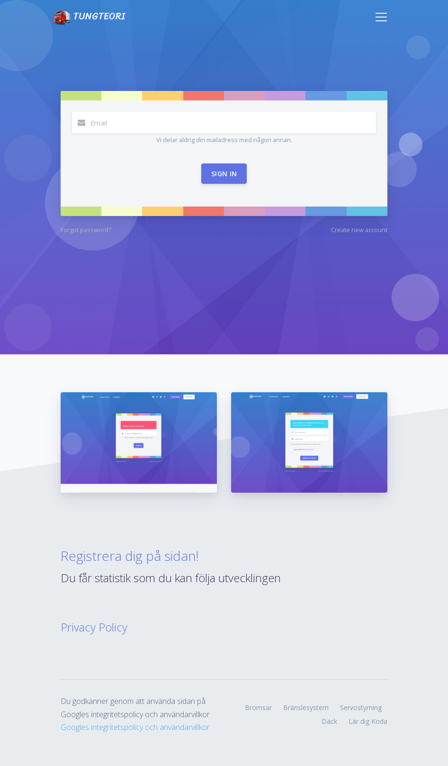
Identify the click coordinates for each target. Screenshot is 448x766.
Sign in (224, 173)
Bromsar (258, 707)
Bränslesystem (306, 707)
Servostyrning (361, 707)
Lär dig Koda (368, 721)
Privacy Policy (94, 627)
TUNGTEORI (89, 17)
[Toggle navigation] (381, 17)
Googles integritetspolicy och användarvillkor (135, 727)
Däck (329, 721)
